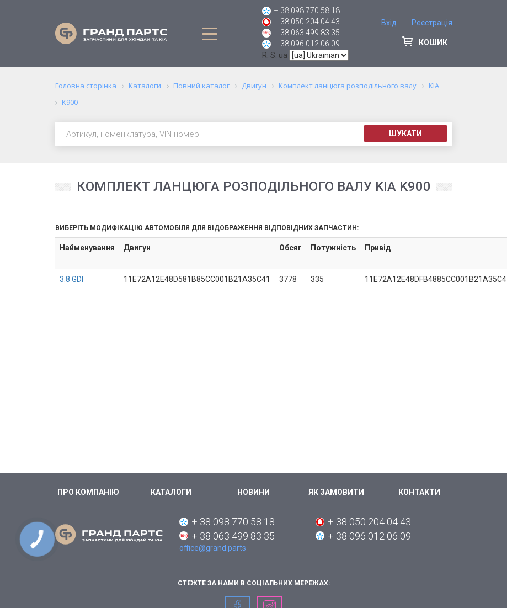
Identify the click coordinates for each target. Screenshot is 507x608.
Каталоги (171, 492)
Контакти (419, 492)
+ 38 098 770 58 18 (307, 10)
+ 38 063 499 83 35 (307, 32)
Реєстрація (432, 22)
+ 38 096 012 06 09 (307, 43)
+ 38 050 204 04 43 (307, 21)
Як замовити (336, 492)
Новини (253, 492)
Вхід (389, 22)
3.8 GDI (71, 279)
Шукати (405, 133)
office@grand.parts (212, 547)
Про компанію (88, 492)
